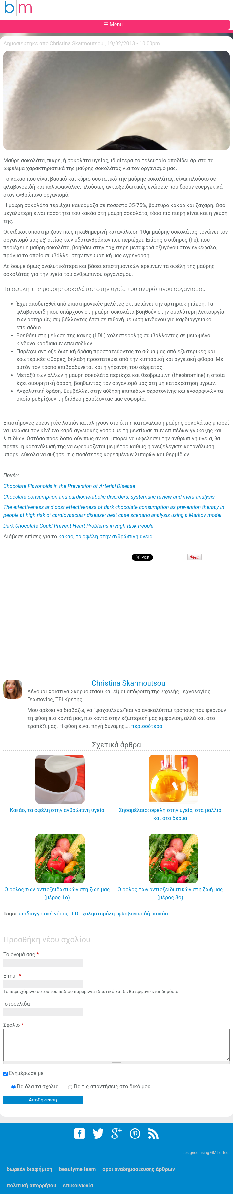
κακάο (160, 914)
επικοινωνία (78, 1185)
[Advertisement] (118, 624)
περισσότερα (146, 726)
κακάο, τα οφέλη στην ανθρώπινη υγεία (105, 536)
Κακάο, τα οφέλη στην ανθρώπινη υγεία (57, 810)
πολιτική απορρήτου (31, 1185)
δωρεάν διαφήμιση (29, 1169)
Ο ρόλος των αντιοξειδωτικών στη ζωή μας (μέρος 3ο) (170, 893)
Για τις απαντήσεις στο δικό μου (112, 1086)
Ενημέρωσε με (26, 1073)
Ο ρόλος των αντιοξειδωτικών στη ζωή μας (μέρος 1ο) (57, 893)
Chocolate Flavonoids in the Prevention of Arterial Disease (69, 486)
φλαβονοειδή (134, 914)
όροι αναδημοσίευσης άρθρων (138, 1169)
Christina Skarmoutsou (77, 43)
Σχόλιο (13, 1025)
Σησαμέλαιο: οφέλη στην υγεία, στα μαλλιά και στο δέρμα (170, 814)
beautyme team (77, 1169)
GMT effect (220, 1152)
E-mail (12, 976)
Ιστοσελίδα (16, 1004)
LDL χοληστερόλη (93, 914)
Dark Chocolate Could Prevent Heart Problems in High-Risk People (78, 526)
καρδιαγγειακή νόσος (43, 914)
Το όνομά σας (21, 954)
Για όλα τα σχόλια (38, 1086)
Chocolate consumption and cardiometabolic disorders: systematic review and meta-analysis (109, 497)
